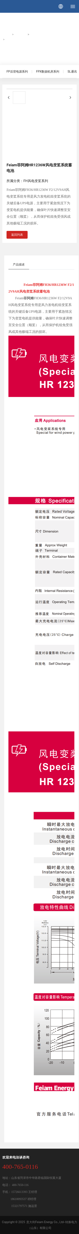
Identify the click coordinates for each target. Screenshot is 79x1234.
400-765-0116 (20, 1166)
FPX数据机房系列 (47, 71)
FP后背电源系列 (17, 71)
